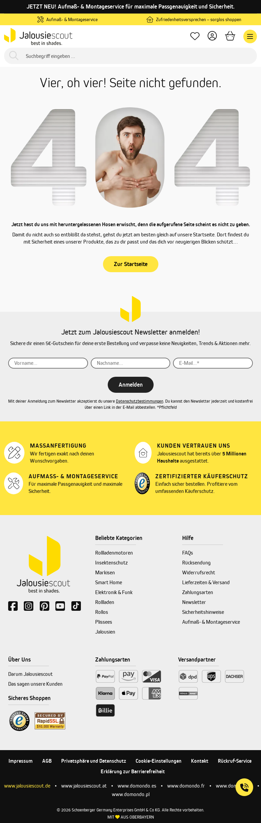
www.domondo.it (234, 785)
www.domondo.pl (131, 794)
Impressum (20, 761)
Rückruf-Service (234, 761)
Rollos (101, 612)
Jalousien (105, 631)
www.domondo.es (137, 785)
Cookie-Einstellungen (158, 761)
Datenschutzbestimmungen (139, 401)
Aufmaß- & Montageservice (211, 622)
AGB (47, 761)
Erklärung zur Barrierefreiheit (133, 771)
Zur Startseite (130, 264)
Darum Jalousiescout (30, 674)
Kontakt (199, 761)
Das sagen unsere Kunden (35, 684)
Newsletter (194, 602)
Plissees (103, 622)
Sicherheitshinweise (203, 612)
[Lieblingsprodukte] (194, 37)
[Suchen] (14, 56)
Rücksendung (196, 562)
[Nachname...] (131, 363)
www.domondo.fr (186, 785)
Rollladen (104, 602)
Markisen (105, 572)
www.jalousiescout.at (84, 785)
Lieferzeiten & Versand (206, 582)
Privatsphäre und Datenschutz (93, 761)
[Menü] (250, 36)
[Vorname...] (48, 363)
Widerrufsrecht (198, 572)
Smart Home (108, 582)
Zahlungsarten (197, 592)
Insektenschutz (111, 562)
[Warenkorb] (230, 37)
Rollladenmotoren (114, 552)
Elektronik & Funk (114, 592)
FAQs (187, 552)
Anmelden (131, 384)
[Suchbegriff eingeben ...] (130, 56)
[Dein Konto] (212, 37)
